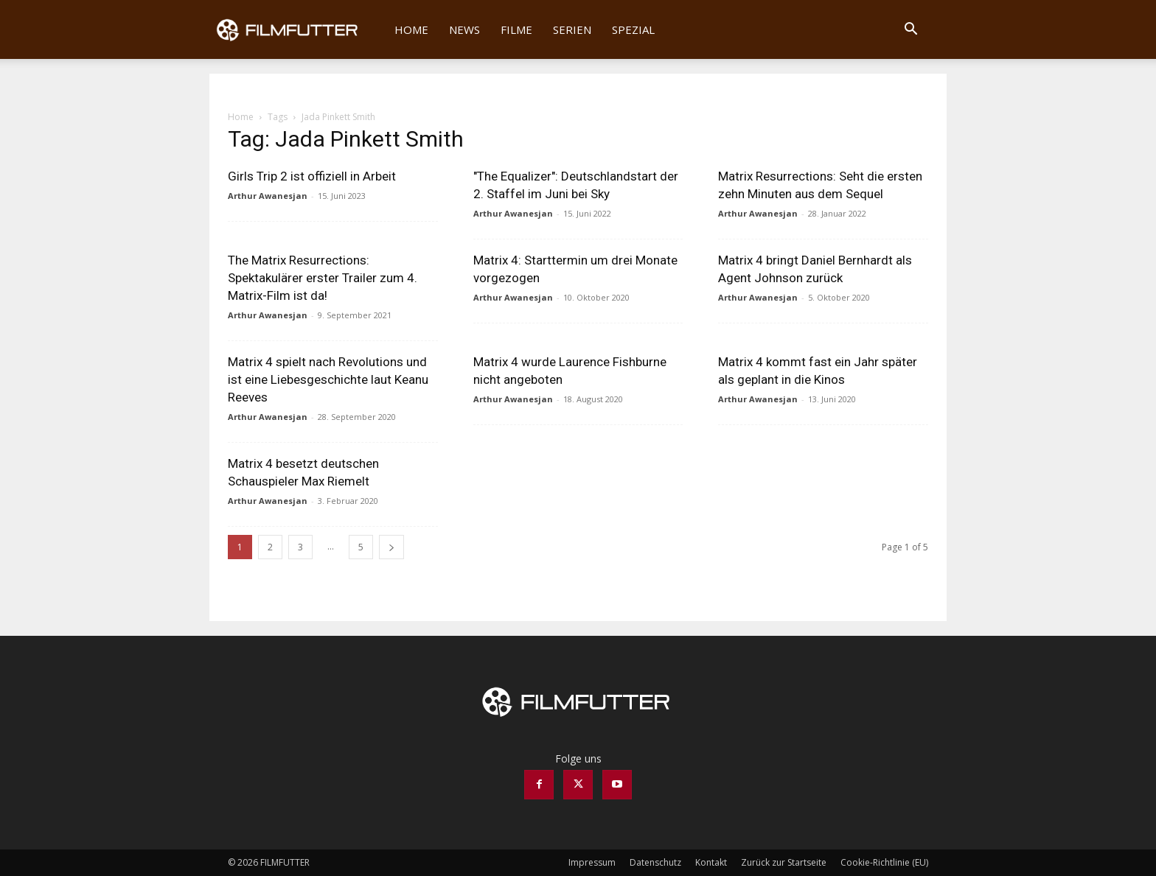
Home (411, 29)
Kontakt (711, 862)
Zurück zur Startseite (783, 862)
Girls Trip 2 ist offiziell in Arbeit (312, 176)
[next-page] (391, 547)
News (464, 29)
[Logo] (296, 29)
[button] (910, 31)
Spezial (633, 29)
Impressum (592, 862)
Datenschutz (655, 862)
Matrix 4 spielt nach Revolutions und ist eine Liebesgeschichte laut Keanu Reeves (328, 379)
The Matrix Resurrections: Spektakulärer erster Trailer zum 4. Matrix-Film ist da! (322, 278)
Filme (516, 29)
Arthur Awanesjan (267, 195)
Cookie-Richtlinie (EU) (884, 862)
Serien (572, 29)
